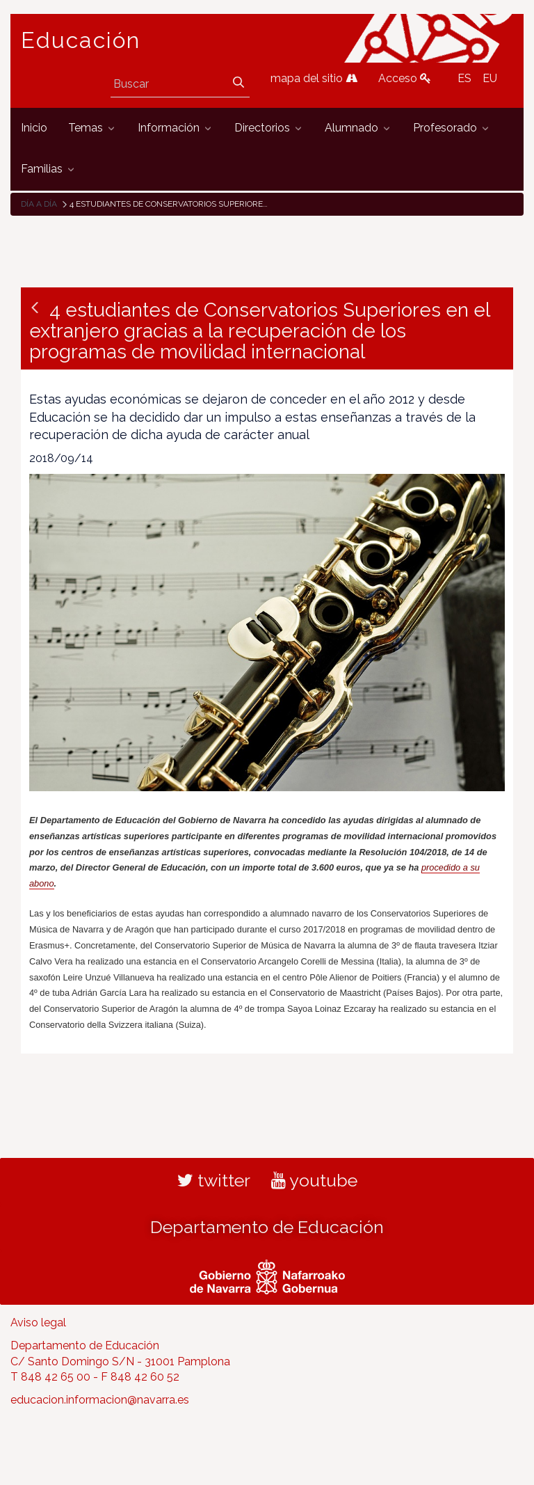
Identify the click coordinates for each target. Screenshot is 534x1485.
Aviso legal (38, 1322)
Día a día (39, 204)
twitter (213, 1180)
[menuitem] (34, 128)
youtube (314, 1180)
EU (490, 78)
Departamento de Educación (267, 1226)
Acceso (404, 78)
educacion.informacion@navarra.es (99, 1399)
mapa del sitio (313, 78)
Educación (80, 40)
